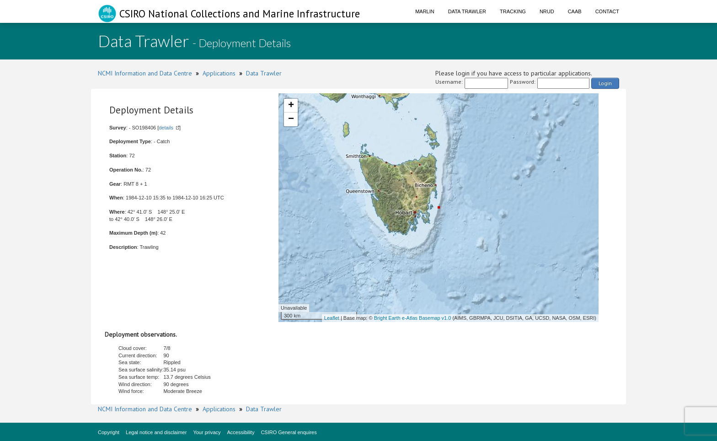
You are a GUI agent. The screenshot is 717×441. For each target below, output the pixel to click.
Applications (219, 73)
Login (605, 83)
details (166, 127)
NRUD (547, 11)
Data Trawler (467, 11)
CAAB (575, 11)
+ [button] (291, 106)
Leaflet (331, 318)
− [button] (291, 119)
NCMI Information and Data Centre (145, 73)
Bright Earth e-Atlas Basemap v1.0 (412, 318)
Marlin (424, 11)
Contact (607, 11)
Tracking (513, 11)
